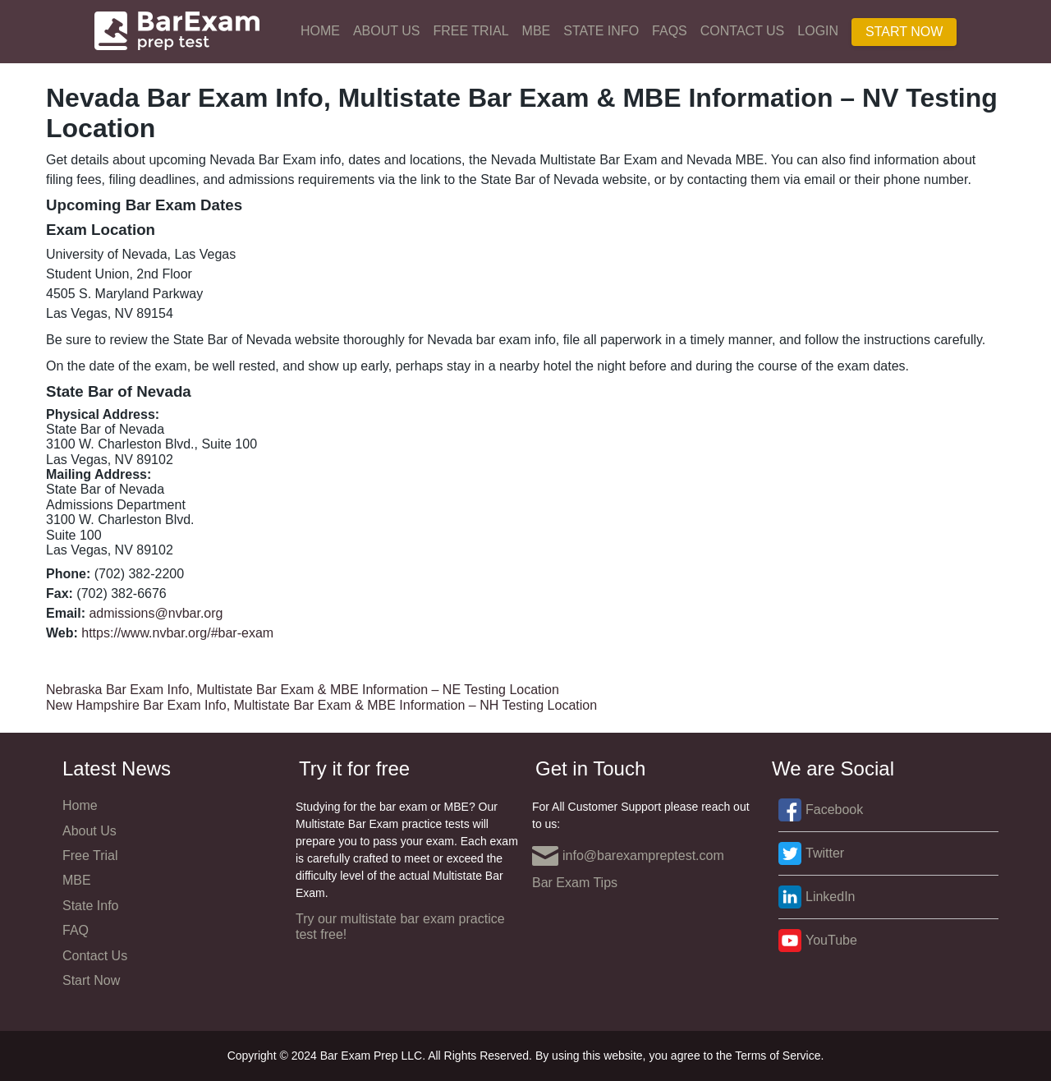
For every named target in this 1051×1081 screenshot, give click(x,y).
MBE (536, 31)
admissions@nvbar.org (156, 613)
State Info (601, 31)
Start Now (904, 32)
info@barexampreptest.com (628, 856)
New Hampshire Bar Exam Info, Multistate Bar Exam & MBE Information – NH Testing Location (321, 705)
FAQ (75, 930)
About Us (386, 31)
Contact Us (742, 31)
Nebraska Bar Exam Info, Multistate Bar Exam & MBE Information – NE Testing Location (302, 690)
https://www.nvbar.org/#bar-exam (177, 633)
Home (320, 31)
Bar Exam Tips (574, 883)
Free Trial (470, 31)
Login (817, 31)
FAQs (669, 31)
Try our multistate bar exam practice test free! (400, 926)
